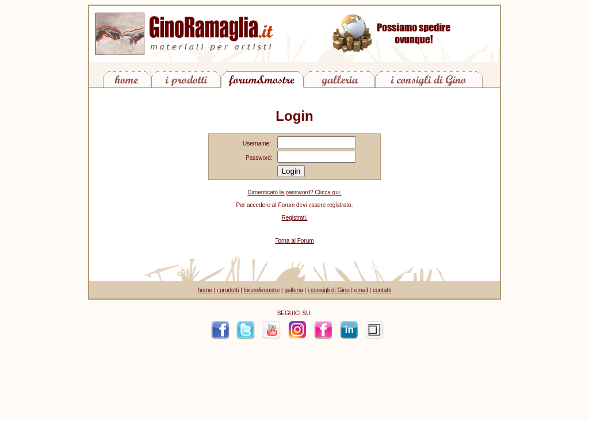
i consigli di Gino (329, 290)
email (361, 290)
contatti (382, 290)
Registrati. (294, 218)
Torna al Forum (294, 241)
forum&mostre (262, 290)
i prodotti (228, 290)
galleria (293, 290)
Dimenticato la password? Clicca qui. (294, 192)
